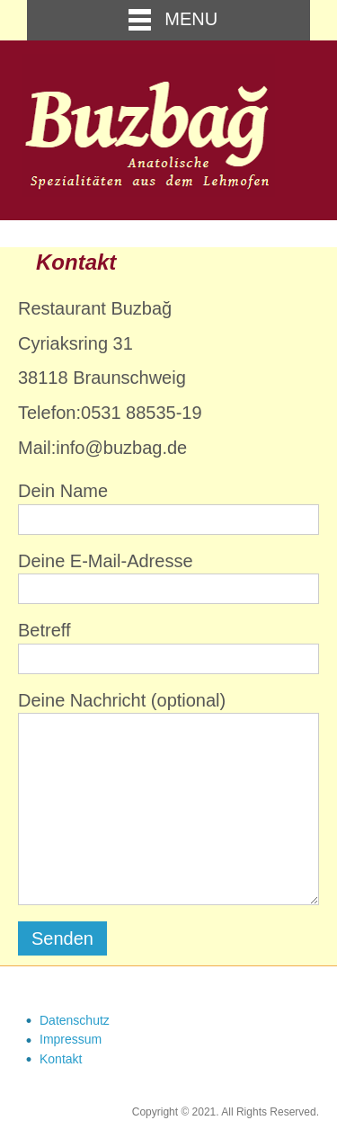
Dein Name (168, 508)
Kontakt (61, 1059)
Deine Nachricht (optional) (168, 798)
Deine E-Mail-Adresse (168, 578)
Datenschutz (75, 1020)
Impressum (71, 1039)
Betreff (168, 647)
